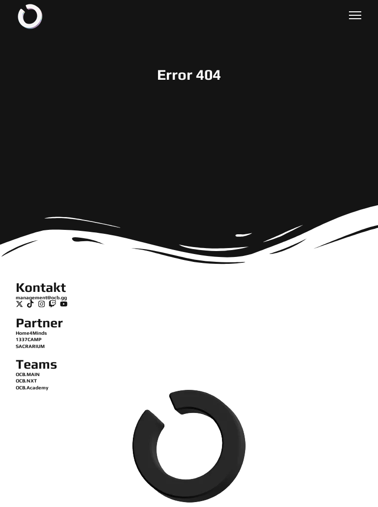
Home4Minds (31, 333)
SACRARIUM (30, 346)
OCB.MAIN (28, 374)
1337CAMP (28, 339)
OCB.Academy (32, 387)
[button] (355, 16)
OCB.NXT (26, 380)
